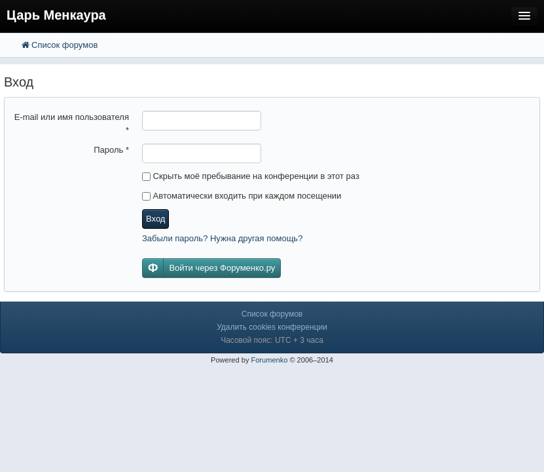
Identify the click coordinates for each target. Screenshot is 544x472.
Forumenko (269, 360)
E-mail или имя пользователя (71, 123)
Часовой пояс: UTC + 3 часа (272, 340)
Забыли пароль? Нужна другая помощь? (222, 238)
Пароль (111, 150)
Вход (155, 219)
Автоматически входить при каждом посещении (241, 196)
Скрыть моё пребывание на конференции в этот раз (250, 176)
